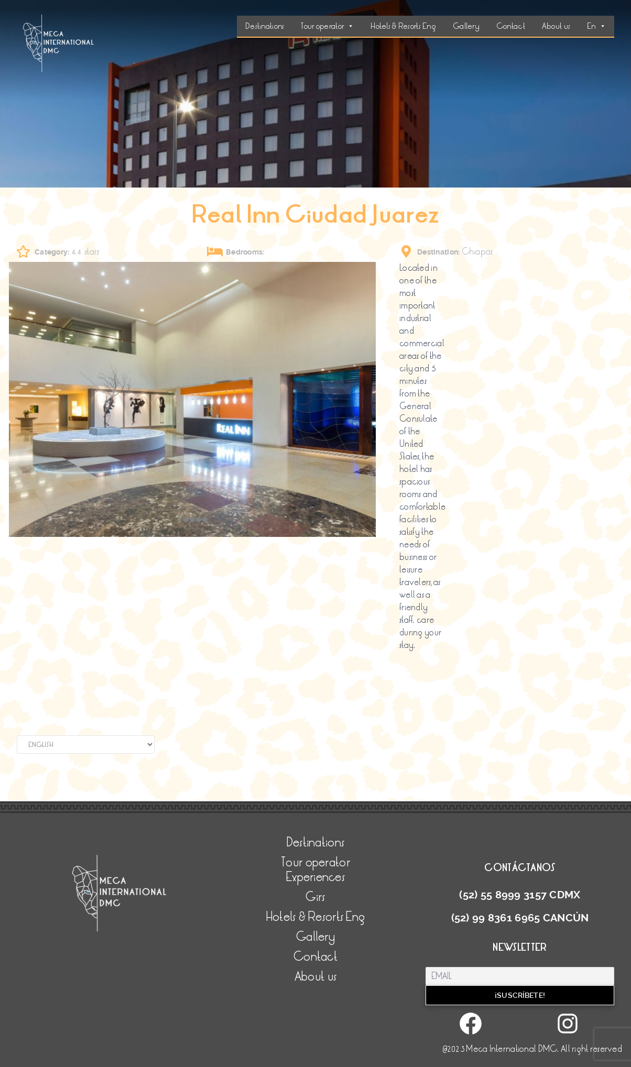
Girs (315, 897)
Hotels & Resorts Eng (403, 26)
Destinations (264, 26)
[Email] (520, 976)
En (596, 26)
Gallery (466, 26)
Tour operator (327, 26)
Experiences (315, 877)
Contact (510, 26)
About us (556, 26)
